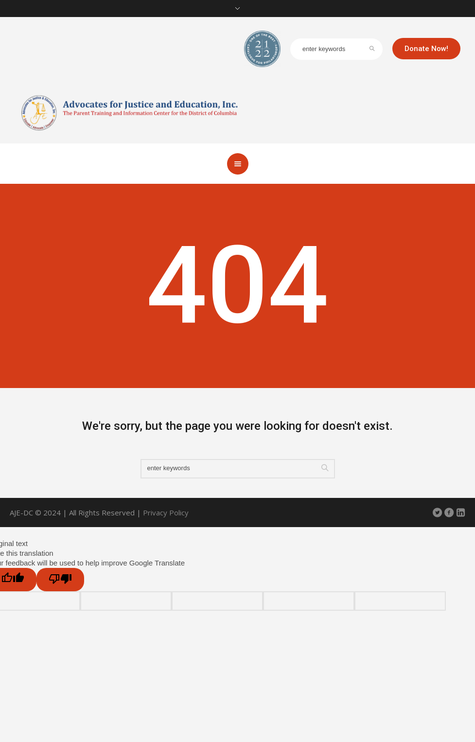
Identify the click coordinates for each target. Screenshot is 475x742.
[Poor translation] (60, 579)
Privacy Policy (166, 512)
